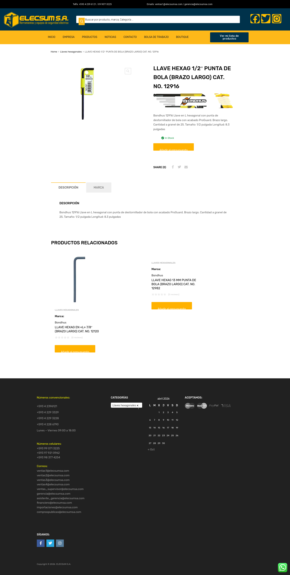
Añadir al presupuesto (173, 149)
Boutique (182, 37)
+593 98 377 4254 (48, 457)
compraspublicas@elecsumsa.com (59, 512)
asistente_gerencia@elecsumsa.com (61, 498)
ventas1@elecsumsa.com (53, 470)
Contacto (130, 37)
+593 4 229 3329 (48, 412)
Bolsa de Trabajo (156, 37)
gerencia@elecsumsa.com (53, 493)
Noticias (110, 37)
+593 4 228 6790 (48, 424)
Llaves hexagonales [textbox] (125, 405)
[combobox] (126, 405)
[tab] (68, 187)
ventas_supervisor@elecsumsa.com (60, 489)
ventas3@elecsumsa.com (53, 480)
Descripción (68, 187)
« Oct (151, 449)
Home (54, 51)
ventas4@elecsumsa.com (53, 484)
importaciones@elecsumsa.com (57, 507)
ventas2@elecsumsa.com (53, 475)
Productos (89, 37)
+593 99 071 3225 (48, 448)
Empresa (69, 37)
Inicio (51, 37)
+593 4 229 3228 (48, 418)
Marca (99, 187)
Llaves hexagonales (71, 51)
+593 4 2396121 (47, 406)
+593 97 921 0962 (48, 452)
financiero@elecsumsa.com (54, 502)
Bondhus (60, 322)
